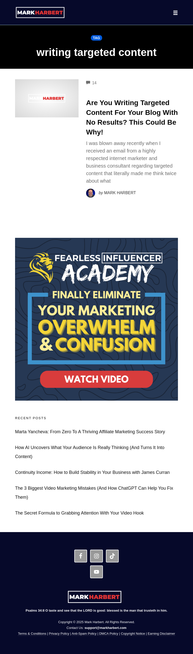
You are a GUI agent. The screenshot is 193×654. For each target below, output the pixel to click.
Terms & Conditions (32, 633)
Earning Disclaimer (161, 633)
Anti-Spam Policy (84, 633)
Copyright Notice (133, 633)
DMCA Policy (108, 633)
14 (91, 83)
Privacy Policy (59, 633)
